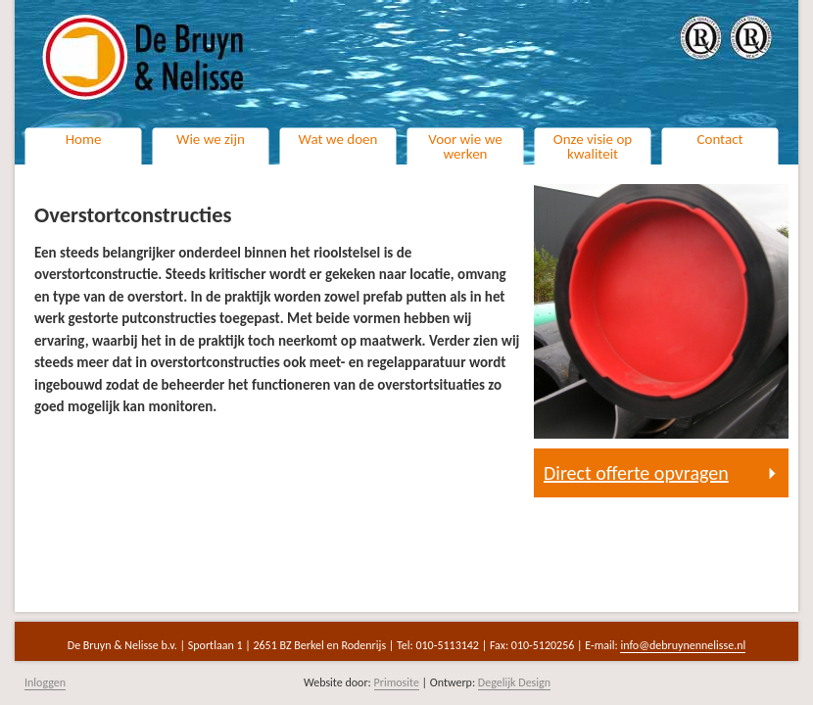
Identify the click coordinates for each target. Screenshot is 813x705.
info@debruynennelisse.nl (682, 645)
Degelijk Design (514, 682)
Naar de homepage (255, 69)
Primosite (396, 682)
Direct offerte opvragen (636, 473)
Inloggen (45, 682)
